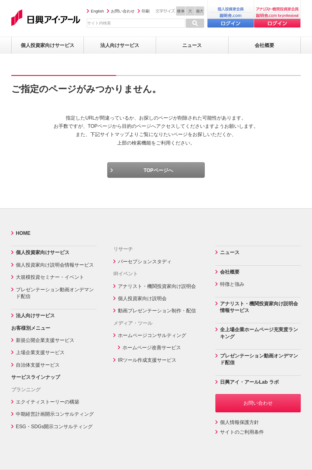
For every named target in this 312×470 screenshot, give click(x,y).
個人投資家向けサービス (42, 252)
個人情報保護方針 (239, 422)
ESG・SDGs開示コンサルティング (54, 426)
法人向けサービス (35, 315)
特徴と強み (232, 284)
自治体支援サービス (38, 365)
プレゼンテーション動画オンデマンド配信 (55, 293)
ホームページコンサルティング (152, 335)
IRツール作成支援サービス (147, 360)
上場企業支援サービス (40, 352)
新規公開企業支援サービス (45, 340)
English (97, 11)
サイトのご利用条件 (242, 432)
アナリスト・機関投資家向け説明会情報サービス (259, 307)
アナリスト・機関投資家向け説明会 (157, 286)
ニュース (229, 252)
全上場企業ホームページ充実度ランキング (259, 333)
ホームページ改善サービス (151, 347)
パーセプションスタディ (145, 261)
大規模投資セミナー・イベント (50, 277)
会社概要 (229, 271)
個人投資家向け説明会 (142, 298)
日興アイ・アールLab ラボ (249, 382)
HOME (23, 233)
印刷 (146, 11)
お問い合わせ (123, 11)
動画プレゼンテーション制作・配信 (157, 310)
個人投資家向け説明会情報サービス (55, 264)
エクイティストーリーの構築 (47, 401)
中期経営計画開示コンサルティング (55, 414)
